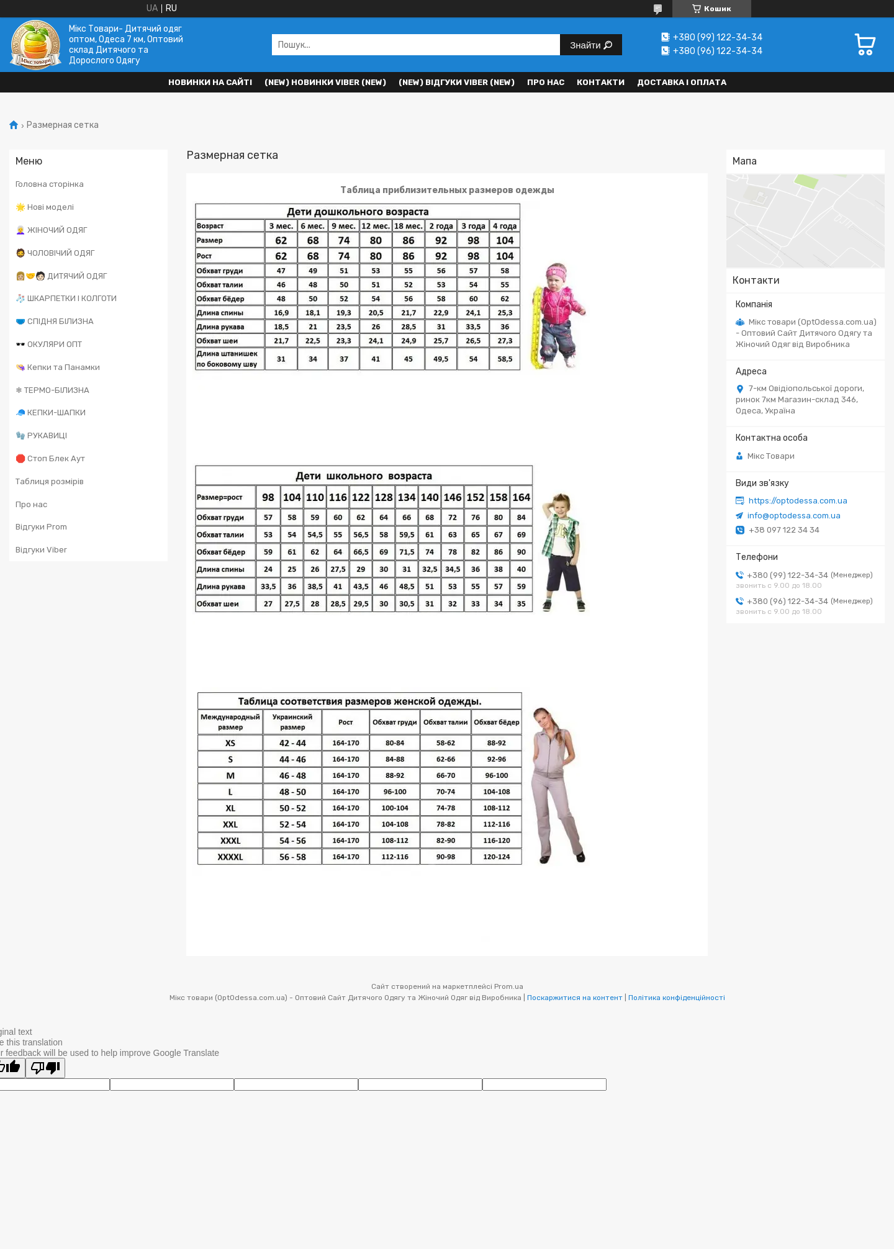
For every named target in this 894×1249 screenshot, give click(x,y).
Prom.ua (508, 986)
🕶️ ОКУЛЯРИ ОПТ (49, 344)
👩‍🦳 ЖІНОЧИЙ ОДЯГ (51, 230)
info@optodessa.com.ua (794, 515)
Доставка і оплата (681, 82)
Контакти (601, 82)
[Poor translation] (45, 1068)
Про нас (545, 82)
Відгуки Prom (41, 526)
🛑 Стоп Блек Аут (50, 458)
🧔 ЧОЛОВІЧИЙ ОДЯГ (55, 253)
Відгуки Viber (41, 549)
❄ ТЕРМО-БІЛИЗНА (52, 390)
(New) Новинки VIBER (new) (325, 82)
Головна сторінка (50, 184)
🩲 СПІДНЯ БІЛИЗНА (55, 321)
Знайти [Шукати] (586, 45)
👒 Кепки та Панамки (58, 367)
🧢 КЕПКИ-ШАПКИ (51, 412)
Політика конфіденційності (676, 997)
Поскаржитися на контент (575, 997)
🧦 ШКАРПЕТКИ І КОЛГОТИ (66, 298)
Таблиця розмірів (50, 481)
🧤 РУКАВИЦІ (41, 435)
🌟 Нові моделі (45, 207)
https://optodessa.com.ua (798, 500)
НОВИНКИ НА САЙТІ (210, 82)
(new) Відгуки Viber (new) (457, 82)
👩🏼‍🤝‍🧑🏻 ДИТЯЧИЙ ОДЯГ (61, 276)
